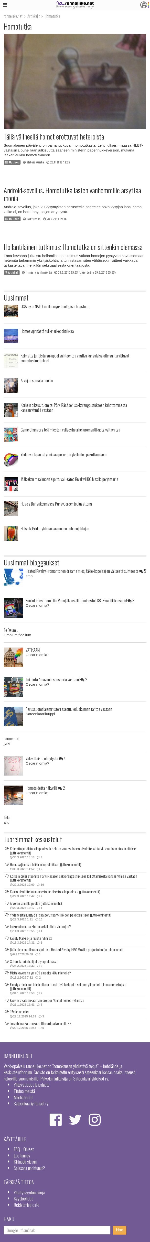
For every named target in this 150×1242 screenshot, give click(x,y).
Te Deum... (11, 630)
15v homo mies (19, 1011)
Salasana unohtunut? (29, 1167)
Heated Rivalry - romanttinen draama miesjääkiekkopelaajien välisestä (86, 571)
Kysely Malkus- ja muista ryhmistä (31, 938)
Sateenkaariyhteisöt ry (31, 1103)
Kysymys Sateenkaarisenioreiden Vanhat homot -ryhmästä (47, 1000)
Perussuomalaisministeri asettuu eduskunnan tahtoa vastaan (69, 709)
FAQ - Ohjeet (24, 1149)
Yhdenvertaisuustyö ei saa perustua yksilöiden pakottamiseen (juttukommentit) (60, 915)
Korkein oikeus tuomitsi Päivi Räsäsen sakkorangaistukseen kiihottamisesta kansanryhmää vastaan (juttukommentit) (73, 878)
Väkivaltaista (46, 758)
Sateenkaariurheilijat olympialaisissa (33, 961)
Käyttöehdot (23, 1198)
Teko (7, 817)
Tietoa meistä (24, 1090)
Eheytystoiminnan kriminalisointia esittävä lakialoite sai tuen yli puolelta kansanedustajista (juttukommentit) (68, 986)
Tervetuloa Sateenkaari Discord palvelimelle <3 (40, 1023)
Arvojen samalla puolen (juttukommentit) (36, 903)
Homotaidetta (45, 788)
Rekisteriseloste (26, 1204)
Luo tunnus (22, 1155)
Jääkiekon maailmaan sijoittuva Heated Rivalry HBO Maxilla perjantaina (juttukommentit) (67, 949)
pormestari (11, 738)
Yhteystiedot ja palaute (32, 1084)
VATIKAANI (33, 650)
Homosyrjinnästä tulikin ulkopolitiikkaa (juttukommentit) (45, 864)
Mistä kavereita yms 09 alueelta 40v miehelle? (40, 972)
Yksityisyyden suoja (29, 1192)
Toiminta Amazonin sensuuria (56, 679)
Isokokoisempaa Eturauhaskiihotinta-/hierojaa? (40, 926)
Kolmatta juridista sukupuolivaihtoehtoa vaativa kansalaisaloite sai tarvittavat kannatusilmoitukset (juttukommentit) (73, 850)
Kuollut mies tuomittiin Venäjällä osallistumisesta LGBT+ (80, 600)
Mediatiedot (23, 1097)
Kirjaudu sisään (25, 1161)
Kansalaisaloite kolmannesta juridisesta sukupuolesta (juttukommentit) (55, 891)
